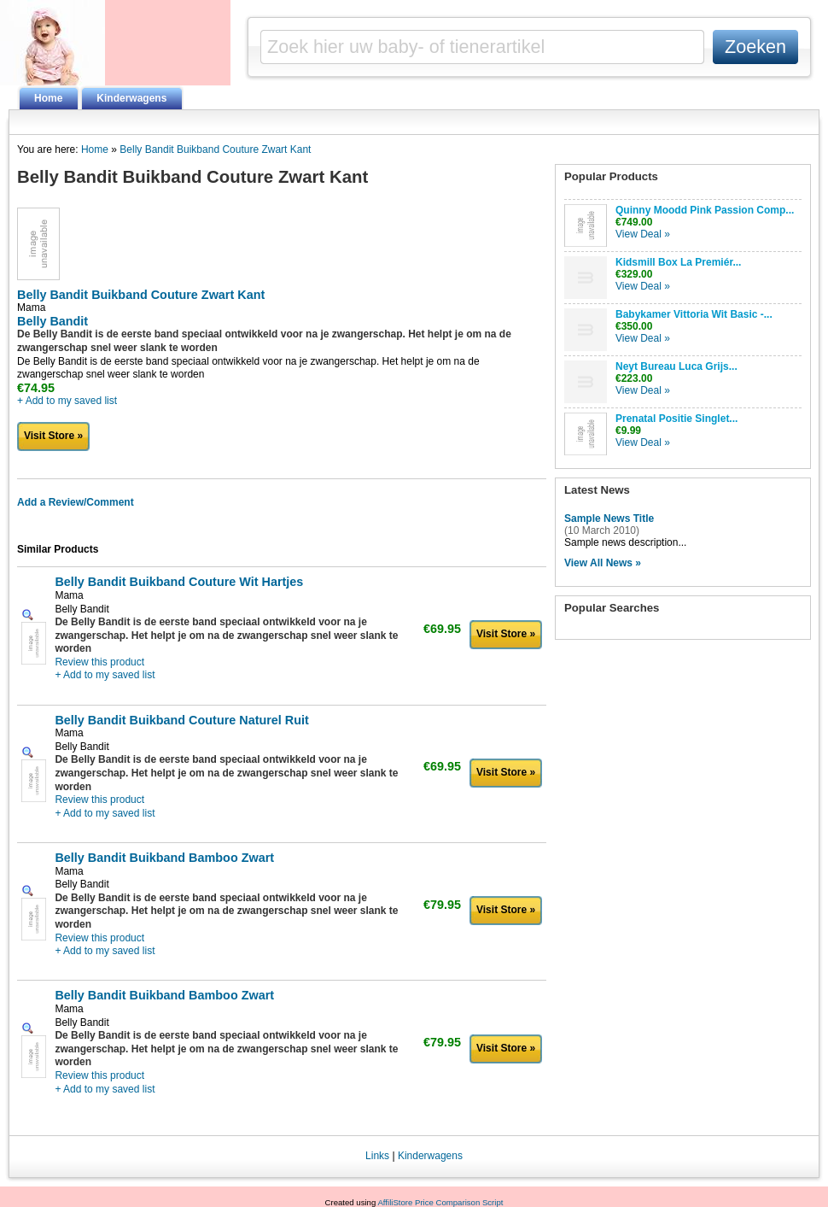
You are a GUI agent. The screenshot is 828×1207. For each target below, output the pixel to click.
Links (377, 1156)
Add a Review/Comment (75, 502)
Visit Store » (53, 436)
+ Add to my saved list (67, 401)
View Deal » (642, 234)
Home (48, 98)
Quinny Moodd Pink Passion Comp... (704, 210)
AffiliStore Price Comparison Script (440, 1202)
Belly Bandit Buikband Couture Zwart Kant (215, 149)
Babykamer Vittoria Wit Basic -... (694, 314)
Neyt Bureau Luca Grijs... (676, 366)
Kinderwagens (131, 98)
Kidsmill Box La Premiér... (678, 262)
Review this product (99, 662)
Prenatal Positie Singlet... (676, 419)
